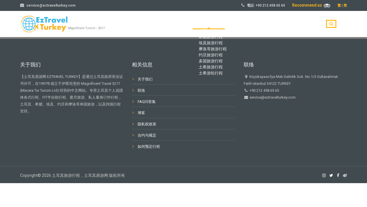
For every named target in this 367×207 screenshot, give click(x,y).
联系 (310, 24)
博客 (291, 24)
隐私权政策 (147, 124)
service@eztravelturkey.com (50, 5)
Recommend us (311, 5)
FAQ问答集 (147, 101)
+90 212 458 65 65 (270, 5)
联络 (141, 90)
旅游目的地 (239, 24)
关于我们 (268, 24)
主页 (214, 24)
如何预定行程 (149, 146)
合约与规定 (147, 135)
